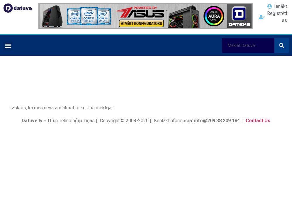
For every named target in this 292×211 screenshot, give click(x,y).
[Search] (281, 45)
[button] (8, 45)
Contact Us (258, 120)
